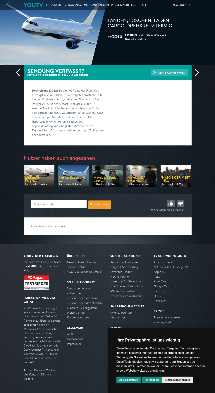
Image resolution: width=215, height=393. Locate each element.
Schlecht (180, 203)
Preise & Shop (76, 313)
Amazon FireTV (163, 262)
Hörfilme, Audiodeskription (127, 286)
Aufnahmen (96, 5)
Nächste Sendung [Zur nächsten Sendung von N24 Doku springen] (195, 72)
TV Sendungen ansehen (82, 298)
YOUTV (33, 5)
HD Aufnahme (119, 277)
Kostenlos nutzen (78, 317)
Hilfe (143, 5)
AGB (70, 334)
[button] (190, 5)
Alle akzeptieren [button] (128, 379)
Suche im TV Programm (82, 308)
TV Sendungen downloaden (84, 303)
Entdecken (53, 5)
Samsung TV (161, 291)
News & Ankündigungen (82, 262)
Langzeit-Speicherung (124, 267)
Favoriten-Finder (121, 272)
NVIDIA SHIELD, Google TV (171, 267)
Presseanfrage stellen (167, 317)
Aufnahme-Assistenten (124, 262)
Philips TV (160, 301)
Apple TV (159, 272)
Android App (118, 317)
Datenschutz (75, 339)
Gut (171, 203)
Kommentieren (99, 204)
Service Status (76, 267)
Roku (157, 277)
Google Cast (162, 286)
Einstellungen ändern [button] (177, 379)
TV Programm (72, 5)
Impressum (74, 344)
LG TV (157, 296)
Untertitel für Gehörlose (125, 281)
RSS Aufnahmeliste (122, 291)
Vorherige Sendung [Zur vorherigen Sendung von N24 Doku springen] (19, 72)
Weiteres (122, 5)
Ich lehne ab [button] (152, 379)
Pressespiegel (162, 322)
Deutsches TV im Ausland (126, 296)
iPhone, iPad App (121, 313)
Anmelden (180, 5)
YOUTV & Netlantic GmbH (84, 272)
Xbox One (160, 281)
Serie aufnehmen (171, 73)
